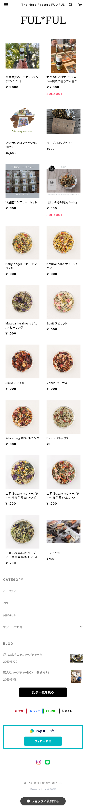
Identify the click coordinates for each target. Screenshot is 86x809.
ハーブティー (11, 591)
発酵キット (9, 615)
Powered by (43, 789)
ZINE (6, 603)
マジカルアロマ (13, 627)
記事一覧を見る (43, 692)
